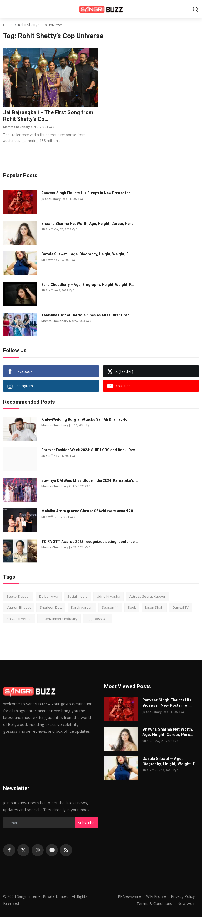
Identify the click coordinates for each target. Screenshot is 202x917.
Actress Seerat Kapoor (147, 596)
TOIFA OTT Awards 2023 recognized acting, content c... (89, 541)
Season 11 (110, 607)
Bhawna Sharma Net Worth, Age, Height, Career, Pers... (89, 223)
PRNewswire (128, 896)
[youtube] (52, 850)
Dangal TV (181, 607)
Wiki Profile (155, 896)
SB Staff (47, 229)
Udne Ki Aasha (108, 596)
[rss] (66, 850)
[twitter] (23, 850)
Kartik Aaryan (82, 607)
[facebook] (9, 850)
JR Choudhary (51, 199)
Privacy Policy (182, 896)
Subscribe (86, 822)
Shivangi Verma (19, 618)
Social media (77, 596)
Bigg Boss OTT (98, 618)
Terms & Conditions (154, 903)
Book (132, 607)
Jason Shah (154, 607)
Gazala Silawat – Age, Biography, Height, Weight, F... (86, 254)
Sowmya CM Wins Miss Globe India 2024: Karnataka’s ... (89, 480)
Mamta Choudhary (16, 127)
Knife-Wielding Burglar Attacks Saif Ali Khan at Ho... (86, 419)
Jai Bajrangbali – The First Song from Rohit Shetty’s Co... (48, 116)
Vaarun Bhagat (19, 607)
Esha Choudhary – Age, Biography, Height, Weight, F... (87, 284)
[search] (195, 9)
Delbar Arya (48, 596)
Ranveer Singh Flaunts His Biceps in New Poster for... (87, 193)
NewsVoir (186, 903)
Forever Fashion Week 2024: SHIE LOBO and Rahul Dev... (89, 450)
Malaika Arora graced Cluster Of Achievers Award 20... (88, 511)
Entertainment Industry (59, 618)
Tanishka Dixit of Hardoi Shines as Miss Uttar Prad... (87, 315)
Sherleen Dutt (51, 607)
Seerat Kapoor (18, 596)
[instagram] (38, 850)
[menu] (6, 9)
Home (8, 24)
